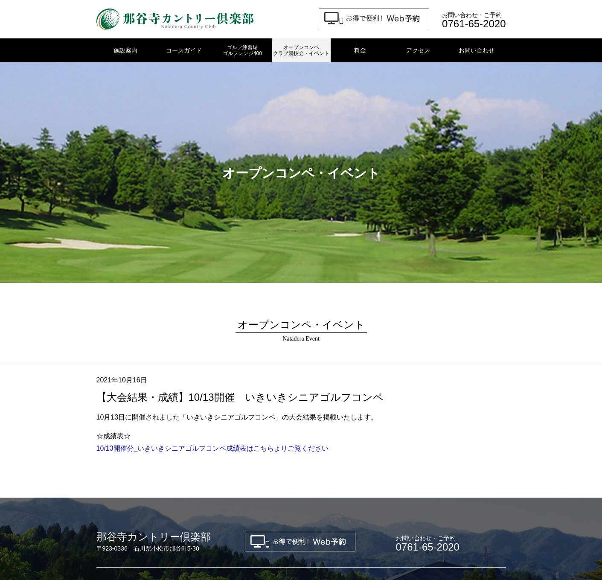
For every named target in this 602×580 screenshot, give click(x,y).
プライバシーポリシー (223, 491)
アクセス (418, 50)
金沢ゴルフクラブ (120, 520)
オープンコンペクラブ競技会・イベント (301, 50)
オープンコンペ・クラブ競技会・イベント (339, 481)
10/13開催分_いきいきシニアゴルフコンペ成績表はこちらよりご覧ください (212, 341)
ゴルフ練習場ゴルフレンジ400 (242, 50)
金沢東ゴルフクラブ (184, 520)
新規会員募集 (114, 491)
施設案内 (125, 50)
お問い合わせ (476, 50)
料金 (360, 50)
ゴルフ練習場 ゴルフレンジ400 (225, 481)
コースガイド (184, 50)
